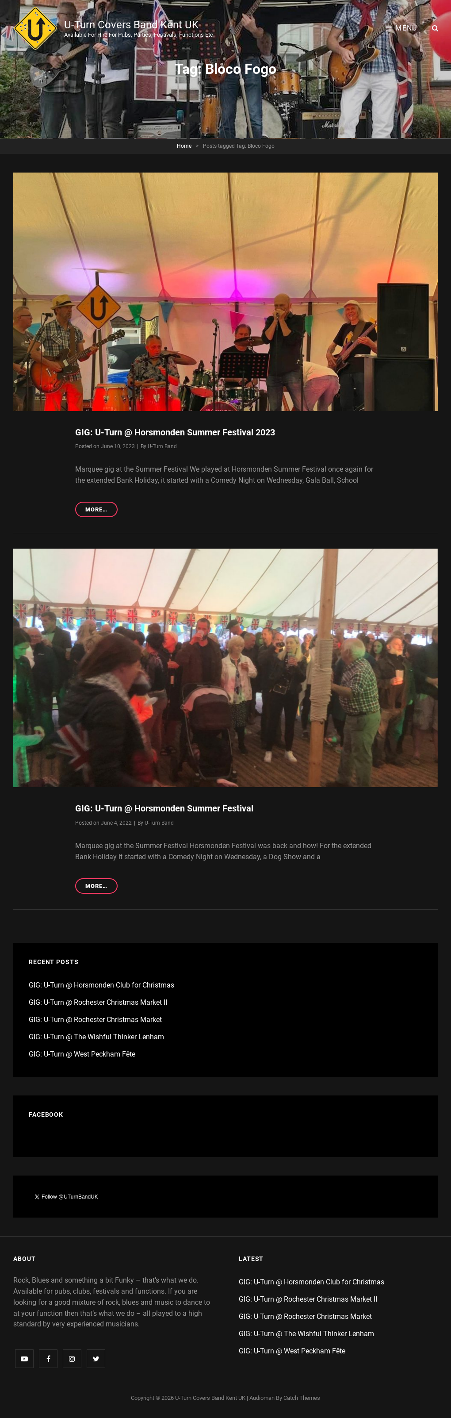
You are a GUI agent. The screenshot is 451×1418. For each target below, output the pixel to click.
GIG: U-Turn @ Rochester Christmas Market (95, 1019)
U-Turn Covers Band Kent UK (131, 25)
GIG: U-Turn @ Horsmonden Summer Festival (164, 808)
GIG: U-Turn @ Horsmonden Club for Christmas (101, 985)
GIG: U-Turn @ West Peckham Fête (82, 1054)
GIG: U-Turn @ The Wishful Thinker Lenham (96, 1037)
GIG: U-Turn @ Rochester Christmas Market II (98, 1002)
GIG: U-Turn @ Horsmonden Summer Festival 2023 (175, 432)
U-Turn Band (162, 446)
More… (101, 510)
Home (184, 146)
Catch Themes (301, 1398)
